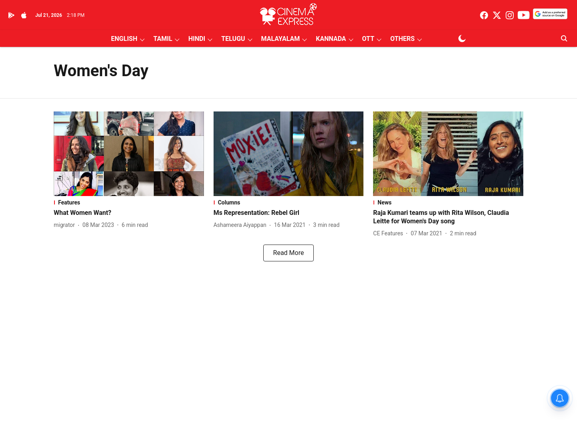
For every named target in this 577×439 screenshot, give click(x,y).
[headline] (129, 213)
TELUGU (233, 38)
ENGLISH (124, 38)
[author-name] (66, 225)
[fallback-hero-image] (129, 153)
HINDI (196, 38)
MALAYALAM (280, 38)
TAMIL (162, 38)
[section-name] (129, 202)
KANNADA (331, 38)
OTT (368, 38)
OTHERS (402, 38)
